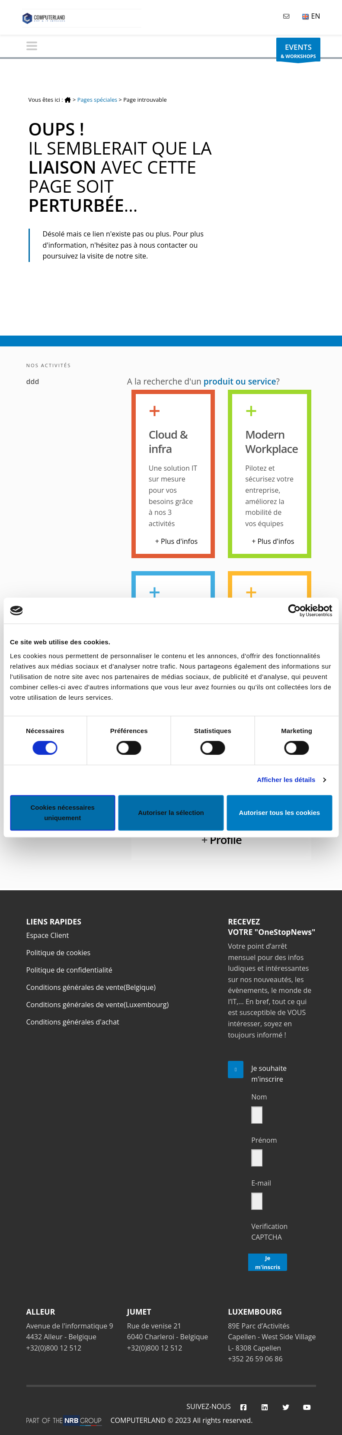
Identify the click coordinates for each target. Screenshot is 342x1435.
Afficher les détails (286, 779)
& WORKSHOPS (298, 51)
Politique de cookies (58, 952)
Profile (226, 839)
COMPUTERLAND (138, 1420)
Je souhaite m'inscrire (269, 1073)
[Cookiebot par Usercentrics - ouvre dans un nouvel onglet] (294, 610)
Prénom (264, 1140)
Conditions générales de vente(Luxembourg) (97, 1004)
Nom (259, 1097)
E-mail (261, 1183)
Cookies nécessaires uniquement (62, 812)
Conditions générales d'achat (72, 1022)
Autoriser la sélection (171, 812)
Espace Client (47, 935)
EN (311, 16)
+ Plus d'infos (176, 541)
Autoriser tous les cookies (279, 812)
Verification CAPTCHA (269, 1232)
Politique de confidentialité (69, 970)
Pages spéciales (97, 99)
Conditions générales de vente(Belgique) (91, 987)
